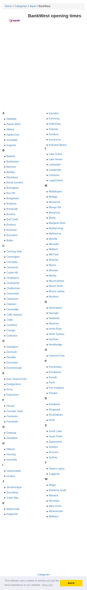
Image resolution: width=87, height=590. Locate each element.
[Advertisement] (43, 50)
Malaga (53, 196)
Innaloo (10, 476)
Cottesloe (11, 335)
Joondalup (12, 492)
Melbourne (55, 233)
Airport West (13, 124)
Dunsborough (14, 367)
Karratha (54, 113)
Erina (9, 389)
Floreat (10, 406)
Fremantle (12, 421)
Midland (53, 249)
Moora (52, 265)
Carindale (11, 262)
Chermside (12, 293)
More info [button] (47, 585)
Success (53, 452)
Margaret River (57, 223)
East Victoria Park (16, 379)
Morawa (53, 270)
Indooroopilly (13, 471)
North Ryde (55, 328)
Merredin (54, 244)
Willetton (54, 516)
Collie (9, 319)
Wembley (54, 500)
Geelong (11, 432)
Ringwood (54, 409)
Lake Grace (55, 154)
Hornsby (11, 454)
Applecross (12, 134)
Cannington (13, 256)
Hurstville (11, 459)
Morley (53, 275)
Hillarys (10, 449)
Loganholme (56, 180)
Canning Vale (14, 251)
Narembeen (55, 307)
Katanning (54, 123)
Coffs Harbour (14, 314)
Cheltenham (13, 288)
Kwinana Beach (58, 145)
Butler (9, 240)
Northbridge (55, 344)
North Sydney (56, 334)
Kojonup (53, 129)
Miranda (53, 259)
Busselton (12, 235)
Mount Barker (56, 281)
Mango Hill (55, 207)
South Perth (55, 436)
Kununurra (55, 139)
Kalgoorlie (12, 514)
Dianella (11, 357)
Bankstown (12, 161)
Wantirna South (57, 490)
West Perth (55, 506)
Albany (10, 129)
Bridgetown (12, 198)
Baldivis (10, 156)
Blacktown (12, 177)
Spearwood (55, 441)
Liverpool (54, 175)
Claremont (12, 298)
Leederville (55, 170)
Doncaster (12, 362)
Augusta (11, 145)
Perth (52, 382)
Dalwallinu (12, 346)
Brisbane (11, 203)
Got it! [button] (71, 583)
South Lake (55, 431)
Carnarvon (12, 267)
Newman (54, 323)
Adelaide (11, 118)
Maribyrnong (56, 228)
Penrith (53, 377)
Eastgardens (13, 384)
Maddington (55, 191)
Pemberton (55, 372)
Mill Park (54, 254)
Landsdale (55, 164)
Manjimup (54, 212)
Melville (53, 238)
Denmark (11, 352)
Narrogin (54, 313)
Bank (33, 6)
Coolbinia (11, 325)
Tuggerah (54, 474)
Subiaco (53, 447)
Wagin (52, 485)
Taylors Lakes (57, 468)
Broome (10, 214)
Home (8, 6)
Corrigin (10, 330)
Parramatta (55, 366)
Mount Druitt (56, 286)
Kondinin (54, 134)
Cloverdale (12, 309)
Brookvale (12, 209)
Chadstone (12, 278)
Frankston (12, 416)
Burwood (11, 230)
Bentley (10, 172)
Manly (52, 217)
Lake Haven (55, 159)
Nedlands (54, 318)
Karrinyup (54, 118)
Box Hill (10, 193)
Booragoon (12, 187)
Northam (54, 339)
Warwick (53, 495)
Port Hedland (56, 387)
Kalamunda (12, 509)
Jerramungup (13, 487)
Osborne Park (57, 355)
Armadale (11, 140)
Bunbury (11, 224)
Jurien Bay (12, 497)
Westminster (56, 511)
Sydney (53, 457)
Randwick (54, 404)
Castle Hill (12, 272)
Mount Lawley (57, 291)
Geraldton (12, 438)
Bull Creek (12, 219)
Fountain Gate (14, 411)
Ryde (52, 420)
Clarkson (11, 304)
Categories (21, 6)
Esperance (12, 394)
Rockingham (56, 414)
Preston (53, 393)
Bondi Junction (14, 182)
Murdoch (54, 296)
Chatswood (12, 283)
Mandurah (54, 202)
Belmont (11, 166)
